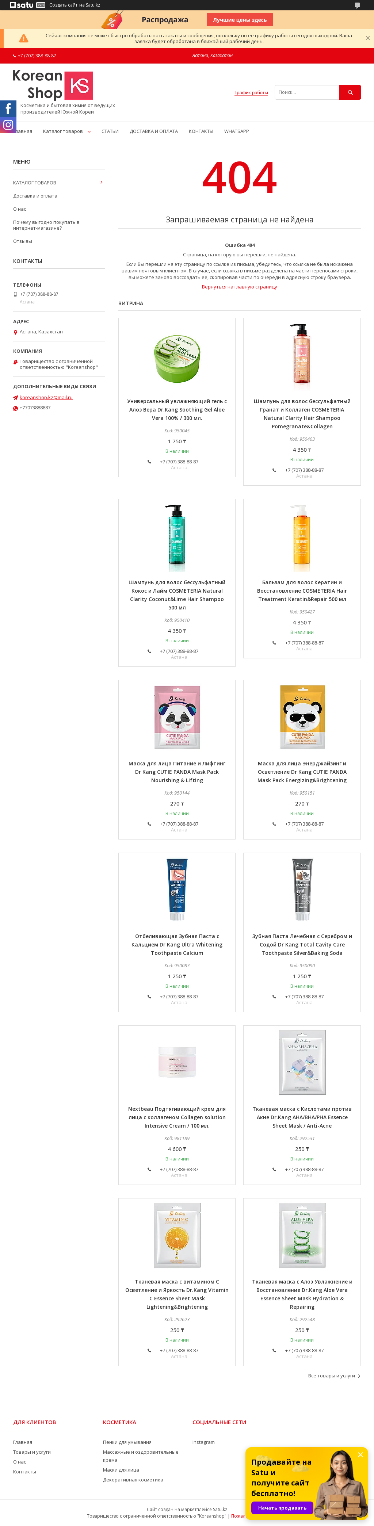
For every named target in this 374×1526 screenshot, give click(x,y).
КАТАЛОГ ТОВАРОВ (34, 182)
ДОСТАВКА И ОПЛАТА (154, 131)
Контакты (24, 1471)
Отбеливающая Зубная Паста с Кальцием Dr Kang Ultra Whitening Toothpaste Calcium (176, 944)
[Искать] (350, 92)
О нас (19, 209)
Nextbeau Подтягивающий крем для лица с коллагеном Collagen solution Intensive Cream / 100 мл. (177, 1117)
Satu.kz (220, 1509)
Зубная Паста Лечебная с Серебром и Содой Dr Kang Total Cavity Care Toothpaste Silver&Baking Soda (302, 944)
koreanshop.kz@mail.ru (46, 397)
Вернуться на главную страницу (239, 286)
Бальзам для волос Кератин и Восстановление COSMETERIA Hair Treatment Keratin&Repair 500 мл (302, 591)
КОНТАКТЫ (201, 131)
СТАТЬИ (110, 131)
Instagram (203, 1442)
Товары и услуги (32, 1452)
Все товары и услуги (331, 1375)
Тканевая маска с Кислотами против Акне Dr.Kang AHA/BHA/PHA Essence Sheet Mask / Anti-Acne (302, 1117)
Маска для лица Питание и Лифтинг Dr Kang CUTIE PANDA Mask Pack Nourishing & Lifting (177, 772)
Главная (22, 131)
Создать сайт (63, 5)
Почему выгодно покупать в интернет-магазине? (46, 225)
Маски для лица (121, 1469)
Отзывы (22, 241)
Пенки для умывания (127, 1442)
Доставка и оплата (35, 195)
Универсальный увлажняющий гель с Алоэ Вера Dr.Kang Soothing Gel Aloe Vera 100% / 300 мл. (177, 409)
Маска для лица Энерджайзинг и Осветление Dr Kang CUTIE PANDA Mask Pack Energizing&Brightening (302, 772)
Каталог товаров (63, 131)
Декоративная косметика (133, 1479)
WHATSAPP (236, 131)
